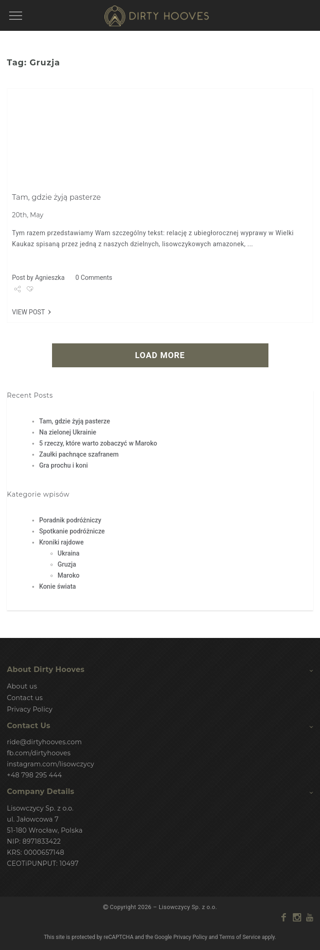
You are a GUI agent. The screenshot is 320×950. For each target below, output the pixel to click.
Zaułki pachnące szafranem (79, 454)
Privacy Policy (29, 709)
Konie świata (57, 586)
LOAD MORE (160, 355)
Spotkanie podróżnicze (72, 531)
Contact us (25, 698)
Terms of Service (240, 936)
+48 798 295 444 (34, 775)
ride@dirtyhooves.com (44, 742)
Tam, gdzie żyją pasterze (56, 197)
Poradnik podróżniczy (70, 520)
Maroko (69, 575)
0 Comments (94, 277)
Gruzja (67, 564)
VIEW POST (28, 312)
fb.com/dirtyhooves (38, 753)
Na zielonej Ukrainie (67, 432)
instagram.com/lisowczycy (50, 764)
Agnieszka (49, 277)
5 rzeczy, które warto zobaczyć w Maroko (98, 443)
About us (22, 686)
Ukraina (69, 553)
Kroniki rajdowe (61, 542)
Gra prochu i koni (63, 465)
